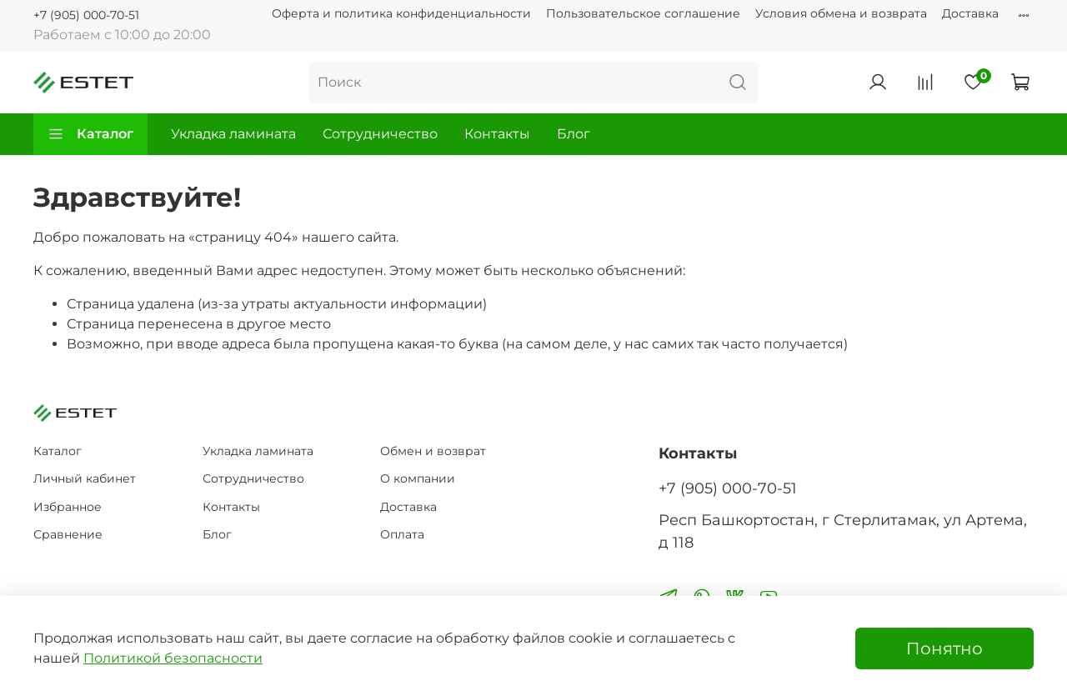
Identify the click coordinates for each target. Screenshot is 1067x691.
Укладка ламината (233, 134)
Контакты (497, 134)
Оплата (402, 534)
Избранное (67, 506)
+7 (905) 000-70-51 (86, 15)
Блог (573, 134)
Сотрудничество (380, 134)
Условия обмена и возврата (841, 13)
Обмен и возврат (433, 450)
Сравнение (68, 534)
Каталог (90, 134)
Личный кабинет (84, 478)
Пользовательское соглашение (643, 13)
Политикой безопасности (173, 658)
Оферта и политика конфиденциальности (401, 13)
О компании (417, 478)
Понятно (944, 648)
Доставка (970, 13)
